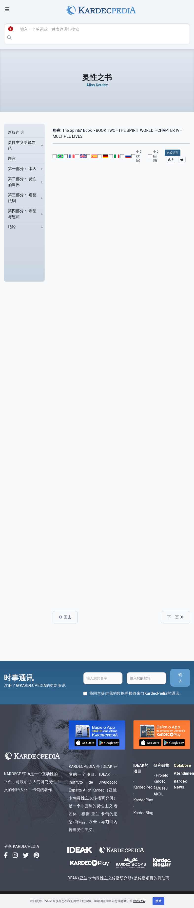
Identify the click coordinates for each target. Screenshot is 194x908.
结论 (12, 227)
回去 (65, 617)
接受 (158, 901)
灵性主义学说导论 (22, 145)
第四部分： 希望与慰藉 (22, 214)
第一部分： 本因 (22, 168)
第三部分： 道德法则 (22, 198)
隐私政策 (139, 901)
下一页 (175, 617)
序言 (12, 158)
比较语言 (172, 153)
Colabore (182, 765)
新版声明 (16, 132)
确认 (180, 677)
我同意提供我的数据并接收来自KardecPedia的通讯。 (136, 693)
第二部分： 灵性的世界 (22, 181)
